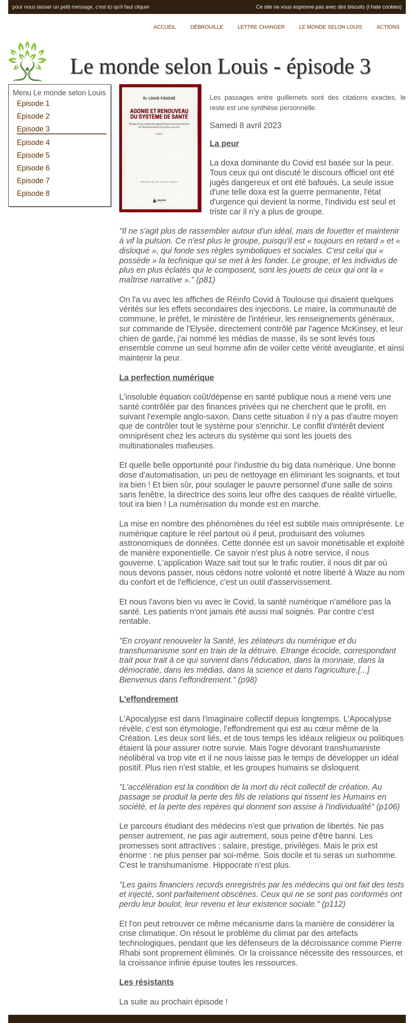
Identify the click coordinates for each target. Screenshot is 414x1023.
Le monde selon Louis (330, 27)
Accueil (165, 27)
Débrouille (206, 27)
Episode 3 (33, 129)
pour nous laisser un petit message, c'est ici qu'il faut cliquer (81, 7)
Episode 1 (33, 103)
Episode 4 (33, 142)
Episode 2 (33, 116)
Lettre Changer (261, 27)
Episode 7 (33, 181)
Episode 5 (33, 155)
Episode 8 (33, 193)
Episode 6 (33, 168)
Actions (388, 27)
